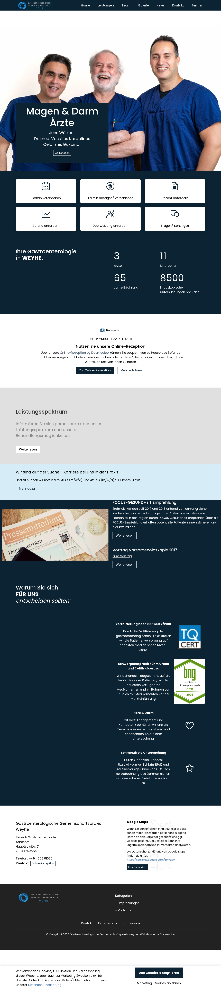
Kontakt (203, 11)
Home (111, 11)
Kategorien (123, 907)
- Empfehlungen (127, 914)
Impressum (131, 934)
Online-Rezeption (43, 875)
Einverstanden (137, 878)
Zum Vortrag (122, 567)
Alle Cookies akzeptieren (159, 973)
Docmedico (167, 946)
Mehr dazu (27, 500)
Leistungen (131, 11)
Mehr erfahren (131, 382)
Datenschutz (107, 934)
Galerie (168, 11)
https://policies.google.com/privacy (151, 871)
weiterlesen (62, 164)
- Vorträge (123, 922)
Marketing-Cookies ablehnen (159, 983)
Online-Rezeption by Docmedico (84, 364)
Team (151, 11)
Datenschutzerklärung (44, 985)
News (186, 11)
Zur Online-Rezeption (95, 382)
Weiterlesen (28, 461)
